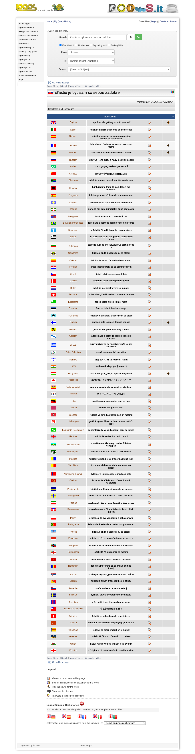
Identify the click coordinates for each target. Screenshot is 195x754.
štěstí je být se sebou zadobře (111, 274)
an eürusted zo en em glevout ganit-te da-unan (111, 237)
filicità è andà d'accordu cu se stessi (111, 253)
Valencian (73, 630)
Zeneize (73, 650)
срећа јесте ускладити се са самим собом (111, 574)
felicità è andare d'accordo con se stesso (111, 130)
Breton (73, 236)
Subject (63, 69)
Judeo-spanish (73, 387)
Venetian (73, 636)
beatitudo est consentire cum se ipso (111, 401)
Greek (73, 345)
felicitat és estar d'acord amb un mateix (111, 260)
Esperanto (73, 302)
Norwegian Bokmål (73, 474)
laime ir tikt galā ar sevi (111, 407)
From (64, 52)
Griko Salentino (73, 352)
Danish (73, 280)
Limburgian (73, 421)
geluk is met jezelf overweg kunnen (111, 288)
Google (64, 86)
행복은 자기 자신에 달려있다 (111, 394)
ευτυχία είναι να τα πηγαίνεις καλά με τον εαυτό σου (111, 345)
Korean (73, 393)
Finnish (73, 322)
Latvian (73, 407)
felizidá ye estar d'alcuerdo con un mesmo (111, 195)
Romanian (73, 566)
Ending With (115, 45)
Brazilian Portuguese (73, 223)
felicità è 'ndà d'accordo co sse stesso (111, 451)
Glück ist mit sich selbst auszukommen (111, 152)
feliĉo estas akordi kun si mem (111, 302)
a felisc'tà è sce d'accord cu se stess (111, 602)
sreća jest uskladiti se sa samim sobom (111, 267)
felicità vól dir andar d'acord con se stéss (111, 315)
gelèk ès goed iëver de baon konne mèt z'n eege (111, 422)
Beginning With (99, 45)
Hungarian (73, 373)
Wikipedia (89, 86)
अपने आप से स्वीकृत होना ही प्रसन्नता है (111, 366)
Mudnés (73, 459)
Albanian (73, 188)
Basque (73, 209)
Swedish (73, 594)
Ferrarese (73, 315)
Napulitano (73, 465)
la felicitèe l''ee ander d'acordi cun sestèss (111, 545)
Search (63, 37)
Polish (73, 518)
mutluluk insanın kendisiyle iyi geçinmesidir (111, 622)
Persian (73, 503)
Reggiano (73, 545)
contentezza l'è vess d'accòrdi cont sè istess (111, 430)
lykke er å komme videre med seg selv (111, 474)
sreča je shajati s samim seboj (111, 588)
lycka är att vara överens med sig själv (111, 594)
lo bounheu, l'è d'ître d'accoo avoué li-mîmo (111, 294)
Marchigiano (73, 451)
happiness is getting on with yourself (111, 122)
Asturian (73, 202)
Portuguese (73, 524)
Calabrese (73, 253)
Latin (73, 401)
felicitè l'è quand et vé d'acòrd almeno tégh (111, 459)
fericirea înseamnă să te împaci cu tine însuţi (111, 567)
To (65, 61)
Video (98, 86)
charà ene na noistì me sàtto (111, 352)
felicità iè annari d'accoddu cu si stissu (111, 581)
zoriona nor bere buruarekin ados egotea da (111, 209)
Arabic (73, 166)
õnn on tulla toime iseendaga (111, 308)
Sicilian (73, 581)
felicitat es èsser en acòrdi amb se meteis (111, 538)
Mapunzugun (73, 444)
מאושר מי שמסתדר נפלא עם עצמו (111, 359)
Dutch (73, 288)
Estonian (73, 308)
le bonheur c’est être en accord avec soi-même (111, 145)
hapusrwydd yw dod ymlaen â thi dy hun (111, 644)
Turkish (73, 622)
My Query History (62, 21)
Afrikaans (73, 180)
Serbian (73, 574)
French (73, 145)
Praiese (73, 532)
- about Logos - (86, 745)
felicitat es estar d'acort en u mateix (111, 630)
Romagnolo (73, 552)
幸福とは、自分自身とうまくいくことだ (111, 380)
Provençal (73, 538)
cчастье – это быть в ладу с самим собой (111, 160)
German (73, 152)
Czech (73, 274)
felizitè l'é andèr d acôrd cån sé (111, 216)
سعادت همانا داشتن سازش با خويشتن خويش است (111, 503)
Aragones (73, 195)
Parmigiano (73, 495)
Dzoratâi (73, 294)
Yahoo (80, 86)
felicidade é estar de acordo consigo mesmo (111, 223)
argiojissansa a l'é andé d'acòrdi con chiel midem (111, 510)
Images (72, 86)
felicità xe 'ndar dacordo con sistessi (111, 616)
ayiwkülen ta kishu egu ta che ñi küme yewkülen (111, 444)
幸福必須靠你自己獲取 (111, 608)
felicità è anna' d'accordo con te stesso (111, 559)
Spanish (73, 136)
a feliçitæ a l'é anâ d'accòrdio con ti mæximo (111, 650)
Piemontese (73, 509)
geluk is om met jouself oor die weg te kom (111, 180)
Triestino (73, 616)
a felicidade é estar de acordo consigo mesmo (111, 337)
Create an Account (169, 21)
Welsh (73, 644)
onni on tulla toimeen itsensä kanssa (111, 322)
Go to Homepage (60, 82)
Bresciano (73, 230)
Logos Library (53, 86)
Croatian (73, 267)
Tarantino (73, 602)
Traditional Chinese (73, 608)
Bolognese (73, 216)
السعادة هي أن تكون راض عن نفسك (111, 166)
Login (153, 21)
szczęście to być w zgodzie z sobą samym (111, 518)
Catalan (73, 260)
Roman (73, 559)
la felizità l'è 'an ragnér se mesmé (111, 552)
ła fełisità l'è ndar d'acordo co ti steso (111, 636)
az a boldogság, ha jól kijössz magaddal (111, 373)
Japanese (73, 380)
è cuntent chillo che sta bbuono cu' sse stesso (111, 466)
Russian (73, 160)
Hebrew (73, 359)
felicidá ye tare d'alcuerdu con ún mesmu (111, 415)
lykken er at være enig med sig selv (111, 280)
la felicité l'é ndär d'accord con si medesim (111, 495)
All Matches (82, 45)
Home (49, 21)
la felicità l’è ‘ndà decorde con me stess (111, 230)
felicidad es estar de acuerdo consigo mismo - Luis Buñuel (111, 137)
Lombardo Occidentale (73, 430)
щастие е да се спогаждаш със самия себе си (111, 246)
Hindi (73, 366)
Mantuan (73, 436)
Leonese (73, 415)
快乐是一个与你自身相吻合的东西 (111, 174)
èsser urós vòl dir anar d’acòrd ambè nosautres (111, 481)
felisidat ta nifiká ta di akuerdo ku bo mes (111, 489)
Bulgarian (73, 246)
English (73, 122)
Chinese (73, 174)
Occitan (73, 480)
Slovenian (73, 588)
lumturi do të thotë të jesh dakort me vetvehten (111, 188)
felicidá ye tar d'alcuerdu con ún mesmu (111, 202)
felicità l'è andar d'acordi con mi (111, 436)
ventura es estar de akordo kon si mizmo (111, 387)
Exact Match (67, 45)
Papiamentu (73, 489)
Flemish (73, 329)
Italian (73, 130)
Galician (73, 336)
